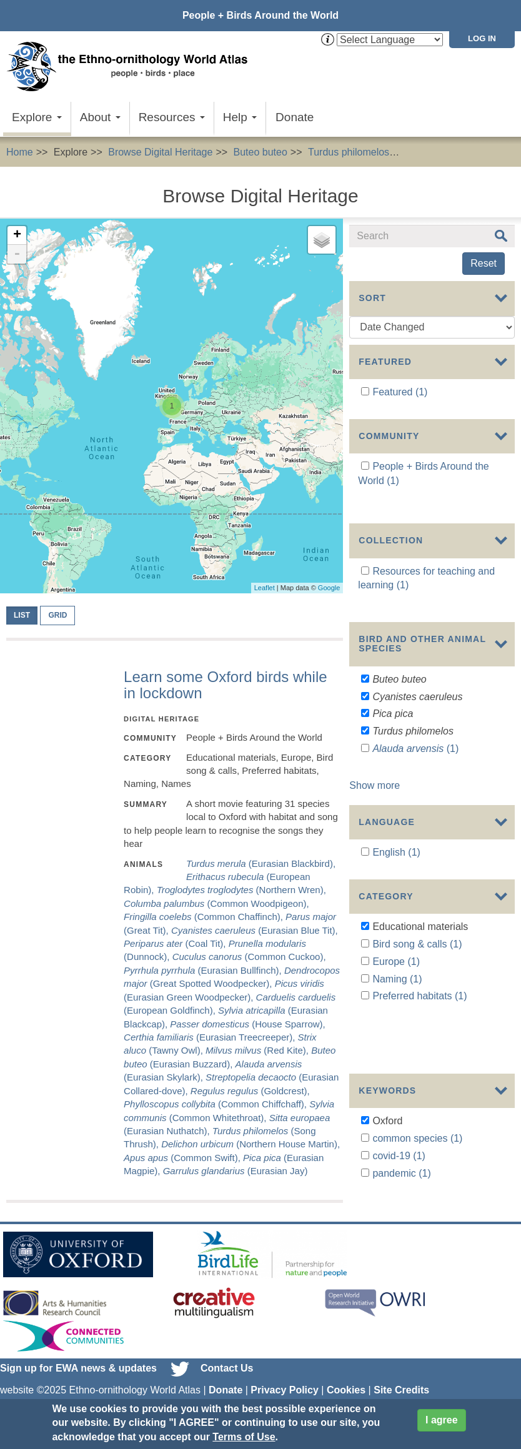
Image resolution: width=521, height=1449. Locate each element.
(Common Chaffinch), (204, 916)
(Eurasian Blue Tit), (254, 930)
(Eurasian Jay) (235, 1170)
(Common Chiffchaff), (216, 1104)
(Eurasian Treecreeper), (210, 1037)
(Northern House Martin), (250, 1144)
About (100, 117)
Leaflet (264, 587)
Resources (172, 117)
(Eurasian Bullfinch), (204, 970)
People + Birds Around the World (260, 15)
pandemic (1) (401, 1107)
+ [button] (17, 235)
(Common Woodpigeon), (216, 903)
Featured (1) (399, 392)
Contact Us (227, 1352)
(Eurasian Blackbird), (260, 863)
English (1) (396, 830)
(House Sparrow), (247, 1024)
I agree (441, 1420)
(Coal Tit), (176, 943)
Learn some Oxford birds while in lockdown (225, 684)
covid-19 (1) (398, 1090)
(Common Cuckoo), (249, 956)
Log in (482, 38)
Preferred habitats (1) (419, 977)
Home (19, 152)
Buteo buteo (260, 152)
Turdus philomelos (348, 152)
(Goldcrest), (250, 1091)
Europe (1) (396, 942)
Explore (37, 117)
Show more (374, 769)
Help (240, 117)
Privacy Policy (285, 1374)
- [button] (16, 254)
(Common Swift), (183, 1157)
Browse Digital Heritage (160, 152)
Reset (483, 263)
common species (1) (417, 1072)
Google (329, 587)
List (22, 615)
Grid (57, 615)
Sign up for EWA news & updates (78, 1352)
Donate (294, 117)
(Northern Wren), (241, 889)
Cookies (346, 1374)
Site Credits (401, 1374)
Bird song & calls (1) (417, 925)
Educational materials (457, 152)
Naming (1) (397, 960)
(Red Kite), (258, 1050)
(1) (415, 732)
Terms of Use (243, 1437)
